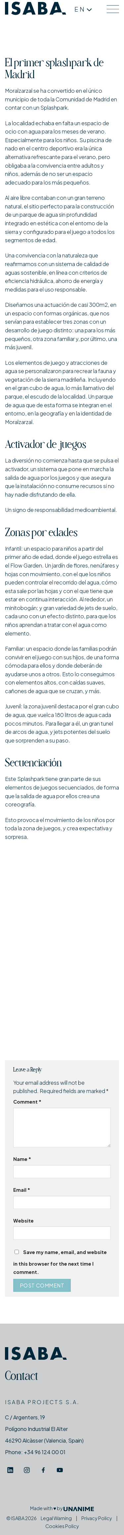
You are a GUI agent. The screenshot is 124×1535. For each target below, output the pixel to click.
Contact (21, 1377)
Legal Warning (56, 1518)
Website (23, 1221)
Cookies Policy (62, 1526)
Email (21, 1190)
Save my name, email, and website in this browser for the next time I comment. (60, 1262)
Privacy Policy (96, 1518)
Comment (27, 1102)
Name (22, 1159)
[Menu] (112, 9)
